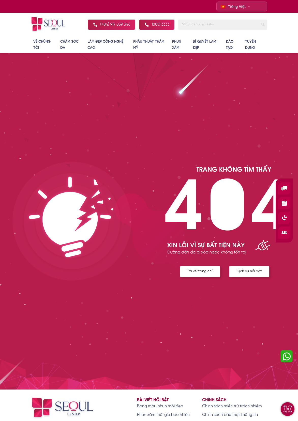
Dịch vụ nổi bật (249, 272)
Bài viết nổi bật (153, 400)
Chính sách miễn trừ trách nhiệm (232, 406)
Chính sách (214, 400)
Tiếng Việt (233, 6)
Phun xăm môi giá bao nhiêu (163, 415)
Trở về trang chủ (199, 272)
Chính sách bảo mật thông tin (230, 415)
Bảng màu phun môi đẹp (160, 406)
